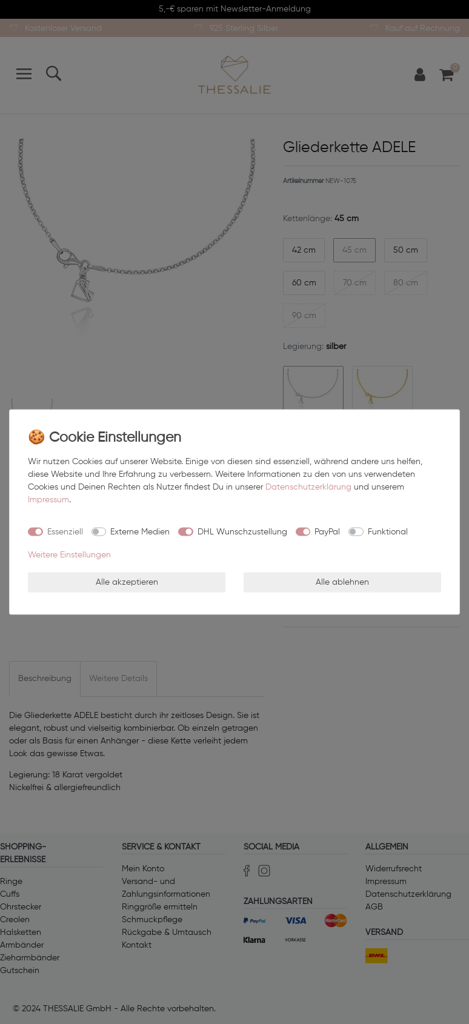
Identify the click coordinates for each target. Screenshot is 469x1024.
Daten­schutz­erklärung (308, 487)
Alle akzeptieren (127, 581)
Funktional (388, 531)
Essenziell (65, 531)
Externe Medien (140, 531)
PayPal (327, 531)
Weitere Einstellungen (69, 555)
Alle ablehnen (342, 581)
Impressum (48, 500)
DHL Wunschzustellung (242, 531)
